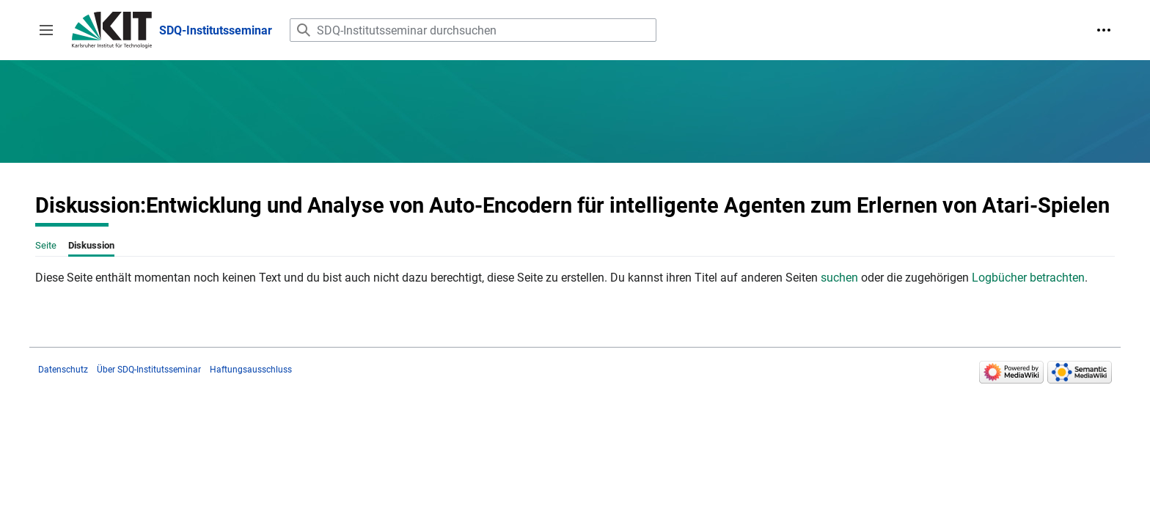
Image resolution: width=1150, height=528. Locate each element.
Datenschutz (63, 369)
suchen (839, 278)
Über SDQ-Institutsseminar (149, 369)
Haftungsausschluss (251, 369)
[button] (46, 30)
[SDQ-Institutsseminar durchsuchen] (473, 30)
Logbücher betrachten (1028, 278)
